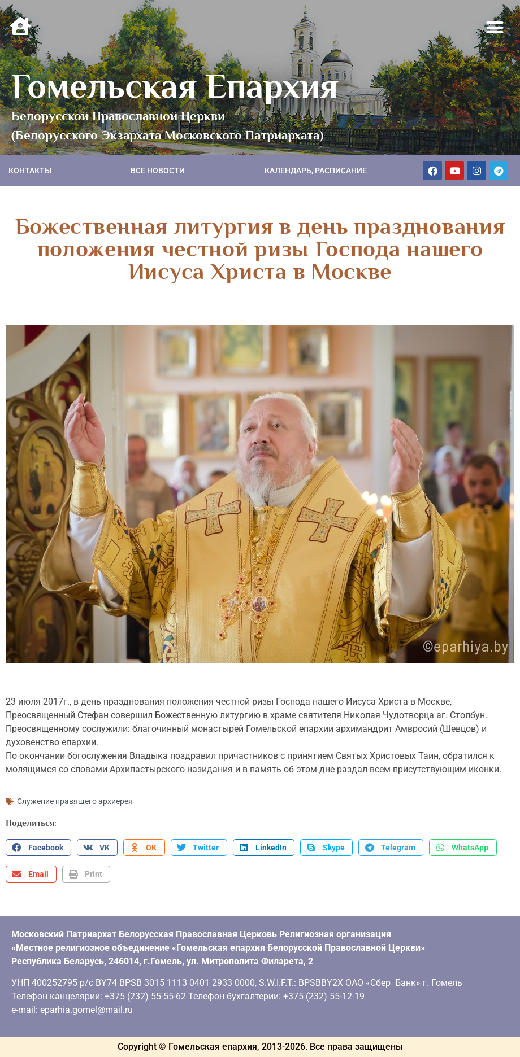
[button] (495, 28)
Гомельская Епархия (175, 86)
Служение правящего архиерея (75, 801)
